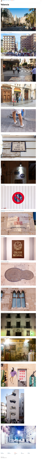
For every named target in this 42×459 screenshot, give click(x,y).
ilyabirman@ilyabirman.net (4, 457)
